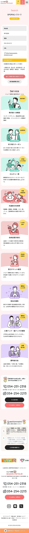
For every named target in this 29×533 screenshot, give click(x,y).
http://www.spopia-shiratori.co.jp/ (10, 54)
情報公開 (13, 516)
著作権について (21, 516)
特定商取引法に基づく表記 (7, 518)
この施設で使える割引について (14, 76)
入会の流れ (14, 399)
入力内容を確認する (14, 447)
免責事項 (14, 520)
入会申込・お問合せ (14, 405)
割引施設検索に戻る (14, 81)
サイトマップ (6, 516)
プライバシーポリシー (21, 518)
